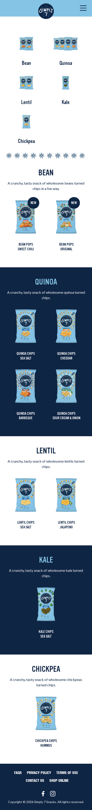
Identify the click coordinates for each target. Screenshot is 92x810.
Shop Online (59, 780)
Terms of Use (67, 773)
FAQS (18, 773)
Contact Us (35, 780)
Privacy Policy (39, 773)
